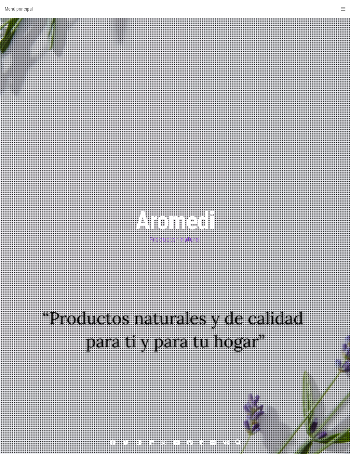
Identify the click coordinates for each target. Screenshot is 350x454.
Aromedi (175, 220)
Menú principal (175, 9)
